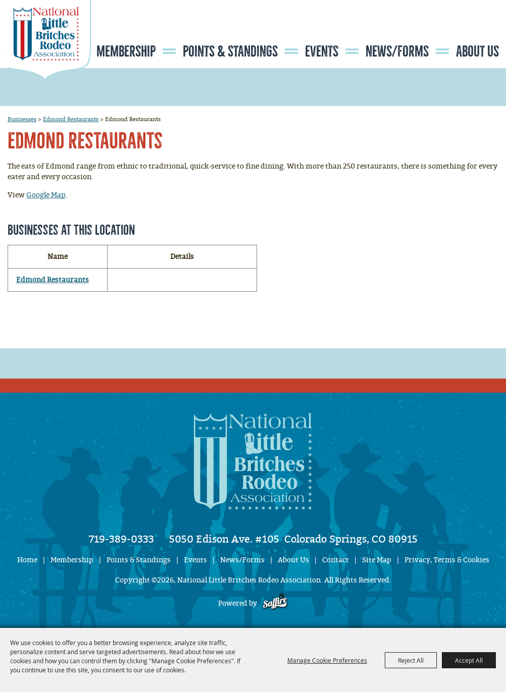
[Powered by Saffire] (275, 603)
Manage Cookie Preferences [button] (327, 660)
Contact (335, 560)
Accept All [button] (469, 660)
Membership (126, 51)
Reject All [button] (411, 660)
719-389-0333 (121, 539)
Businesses (22, 119)
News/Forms (397, 51)
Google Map (46, 195)
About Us (477, 51)
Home (27, 560)
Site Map (376, 560)
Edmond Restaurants (70, 119)
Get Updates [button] (476, 32)
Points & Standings (230, 51)
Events (321, 51)
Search (445, 32)
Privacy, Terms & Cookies (446, 560)
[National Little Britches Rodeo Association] (45, 58)
